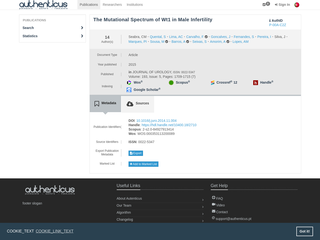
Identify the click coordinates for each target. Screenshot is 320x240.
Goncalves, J (220, 37)
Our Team (124, 205)
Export (136, 153)
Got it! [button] (305, 231)
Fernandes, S (244, 37)
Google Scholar (147, 90)
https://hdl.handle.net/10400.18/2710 (169, 125)
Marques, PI (138, 42)
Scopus (183, 82)
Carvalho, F (195, 37)
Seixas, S (199, 42)
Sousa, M (157, 42)
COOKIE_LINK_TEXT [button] (55, 231)
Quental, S (158, 37)
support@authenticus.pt (232, 219)
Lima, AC (176, 37)
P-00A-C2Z (277, 25)
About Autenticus (129, 198)
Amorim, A (217, 42)
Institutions (135, 5)
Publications (89, 5)
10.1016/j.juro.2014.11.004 (156, 121)
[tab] (105, 104)
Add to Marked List (143, 164)
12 (235, 82)
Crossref (224, 82)
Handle (266, 82)
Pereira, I (264, 37)
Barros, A (178, 42)
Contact (220, 212)
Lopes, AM (240, 42)
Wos (138, 82)
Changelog (125, 219)
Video (218, 205)
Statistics (53, 36)
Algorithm (124, 212)
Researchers (112, 5)
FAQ (217, 198)
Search (53, 28)
